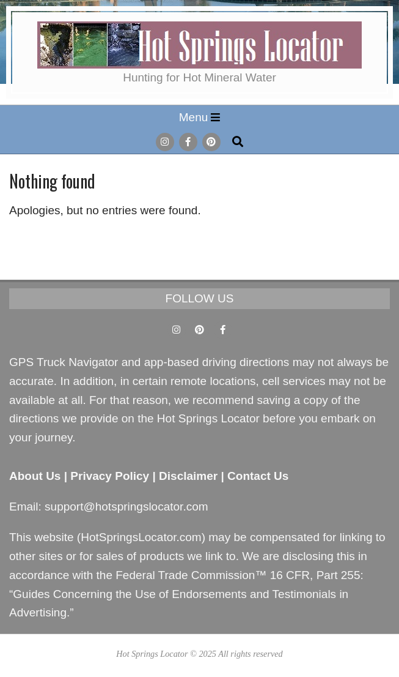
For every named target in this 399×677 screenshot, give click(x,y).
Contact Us (257, 475)
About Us (34, 475)
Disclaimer (188, 475)
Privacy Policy (109, 475)
